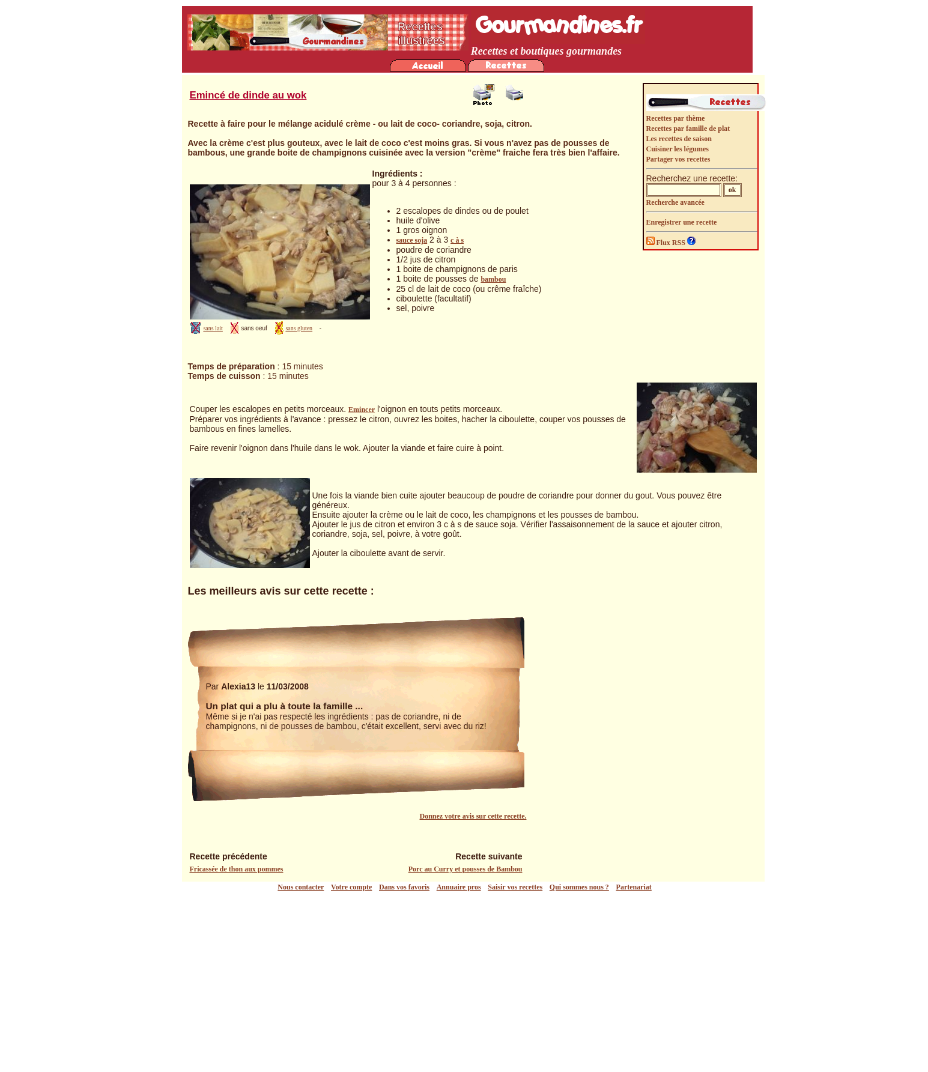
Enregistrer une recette (681, 222)
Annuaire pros (459, 887)
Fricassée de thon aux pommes (237, 869)
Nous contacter (300, 887)
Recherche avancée (675, 202)
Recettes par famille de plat (688, 128)
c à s (457, 240)
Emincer (361, 409)
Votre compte (351, 887)
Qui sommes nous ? (579, 887)
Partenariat (634, 887)
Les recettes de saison (679, 139)
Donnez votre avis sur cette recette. (473, 816)
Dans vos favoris (404, 887)
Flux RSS (666, 242)
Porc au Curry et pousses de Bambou (465, 869)
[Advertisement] (467, 982)
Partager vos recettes (678, 159)
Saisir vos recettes (515, 887)
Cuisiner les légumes (677, 149)
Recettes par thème (675, 118)
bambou (493, 279)
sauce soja (412, 240)
